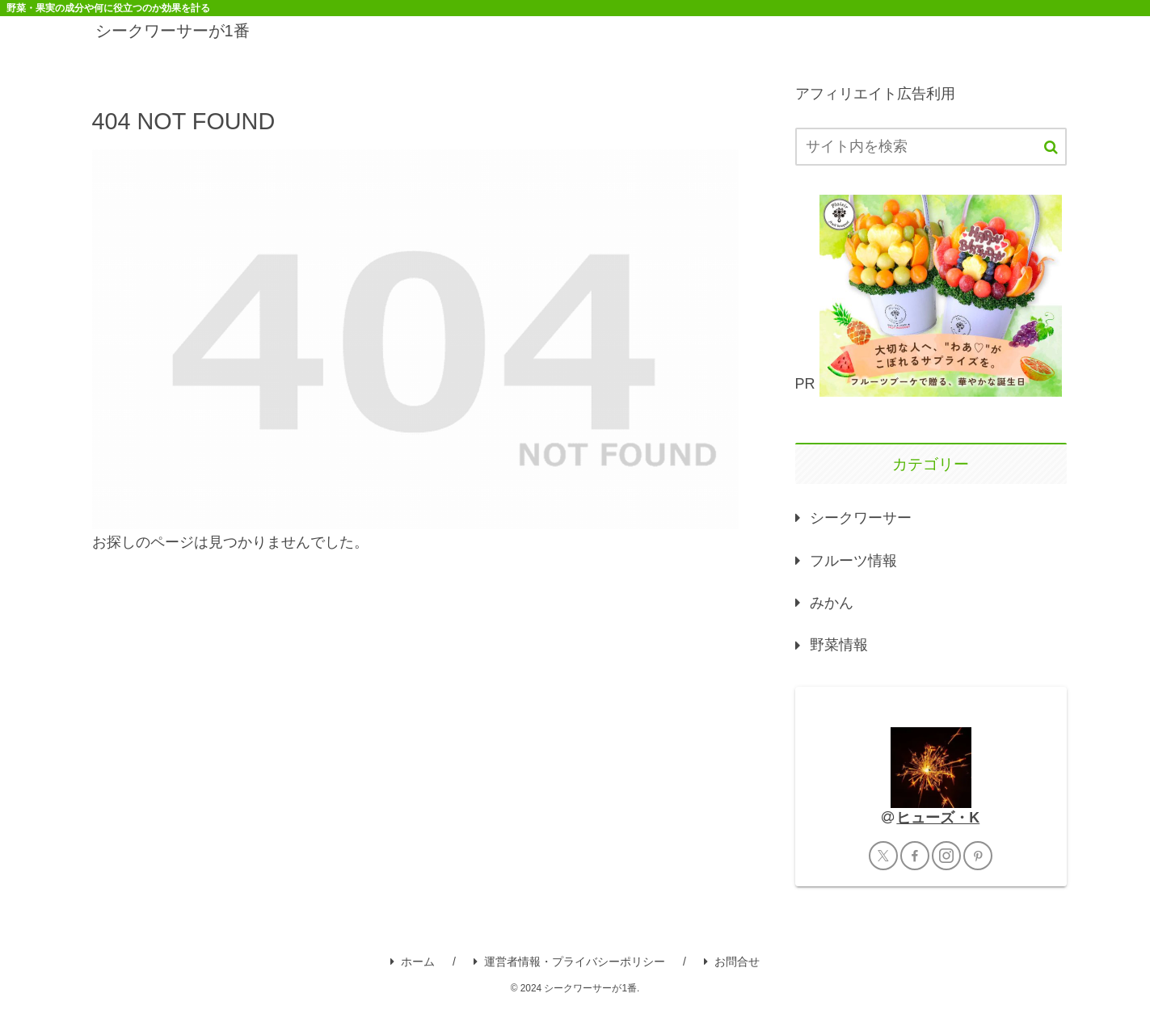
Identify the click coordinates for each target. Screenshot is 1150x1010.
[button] (1051, 147)
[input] (931, 147)
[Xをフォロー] (883, 855)
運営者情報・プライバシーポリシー (569, 961)
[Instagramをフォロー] (946, 855)
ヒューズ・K (937, 818)
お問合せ (732, 961)
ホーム (412, 961)
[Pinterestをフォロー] (977, 855)
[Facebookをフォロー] (914, 855)
